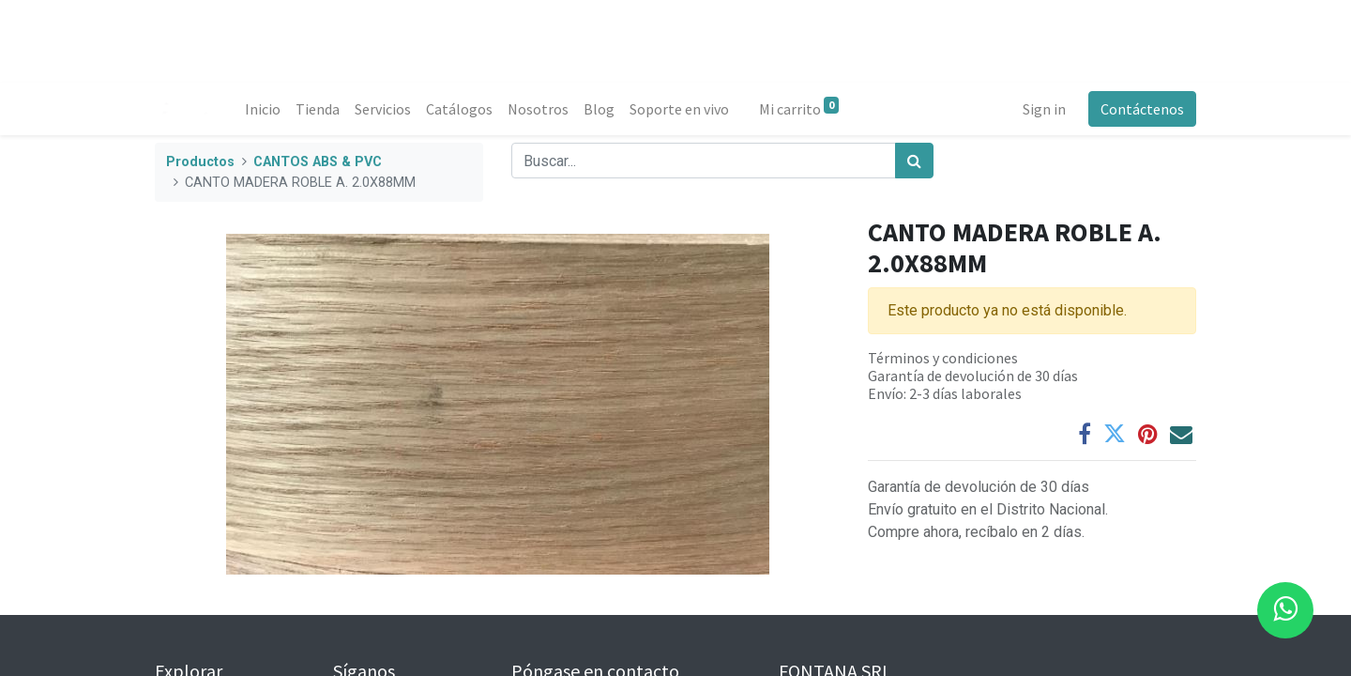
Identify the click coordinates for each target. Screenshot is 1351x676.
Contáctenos (1142, 109)
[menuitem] (262, 109)
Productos (200, 162)
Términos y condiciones (943, 357)
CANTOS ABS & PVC (317, 162)
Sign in (1044, 109)
